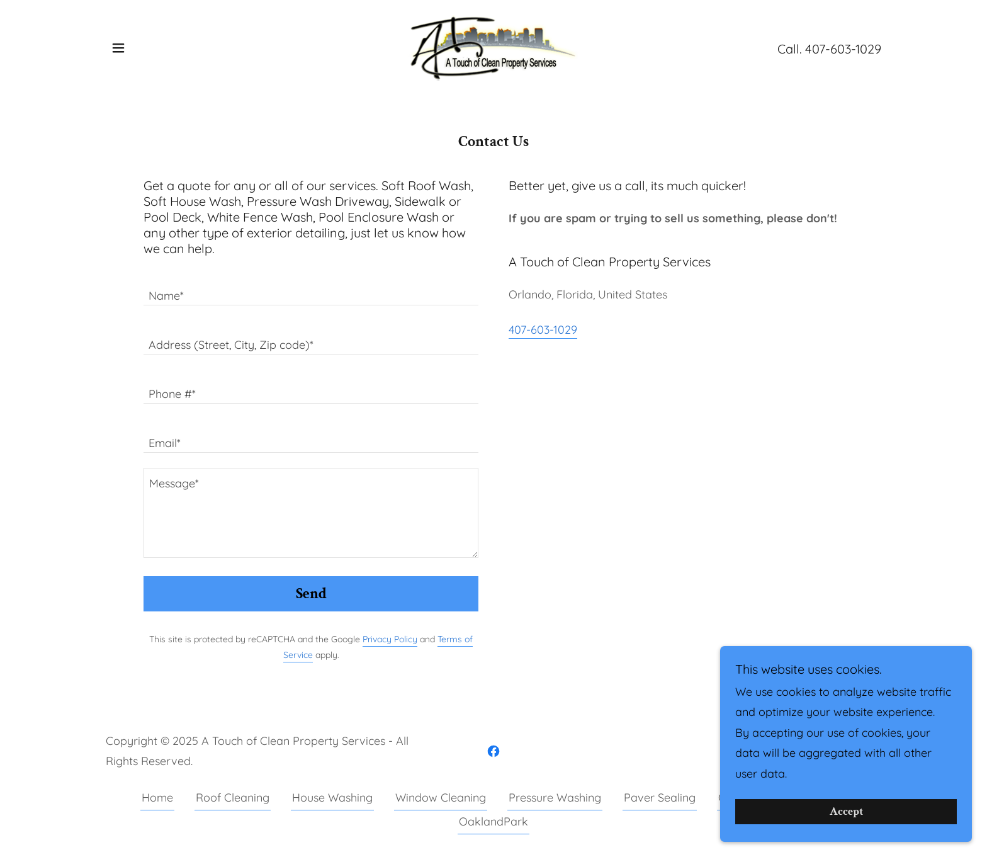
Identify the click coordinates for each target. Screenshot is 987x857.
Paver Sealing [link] (660, 797)
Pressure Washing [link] (555, 797)
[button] (118, 47)
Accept (846, 812)
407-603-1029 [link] (843, 49)
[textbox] (311, 288)
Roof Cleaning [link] (232, 797)
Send (311, 593)
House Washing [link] (332, 797)
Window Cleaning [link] (440, 797)
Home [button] (157, 797)
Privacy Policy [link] (390, 639)
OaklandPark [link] (493, 821)
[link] (493, 47)
